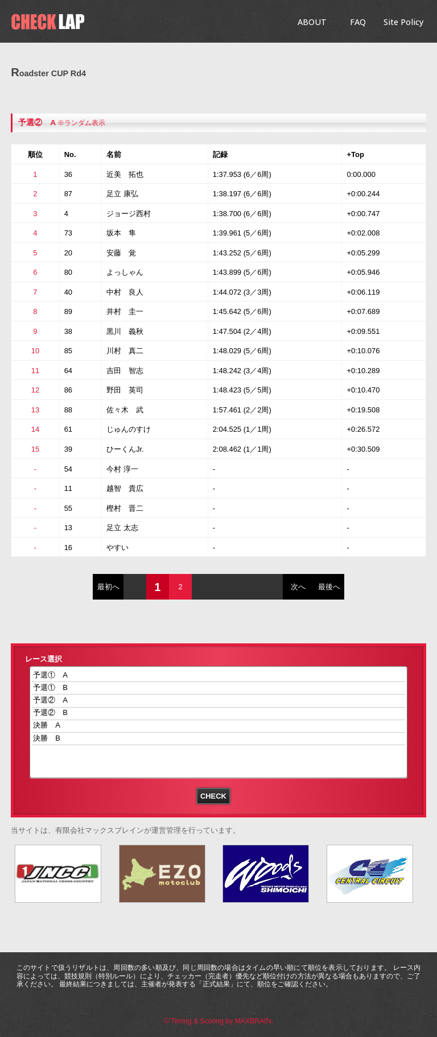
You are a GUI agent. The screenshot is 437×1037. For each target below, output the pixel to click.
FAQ (358, 21)
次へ (298, 586)
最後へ (329, 586)
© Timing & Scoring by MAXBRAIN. (218, 1021)
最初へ (108, 586)
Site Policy (403, 21)
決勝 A (219, 726)
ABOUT (312, 21)
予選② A (219, 700)
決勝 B (219, 738)
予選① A (219, 675)
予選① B (219, 688)
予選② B (219, 713)
